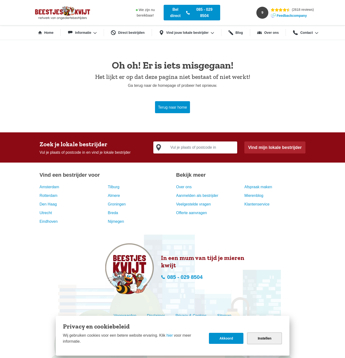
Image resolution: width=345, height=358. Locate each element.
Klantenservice (257, 204)
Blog (235, 32)
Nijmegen (116, 221)
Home (45, 33)
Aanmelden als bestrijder (197, 196)
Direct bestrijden (127, 32)
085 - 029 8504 (204, 12)
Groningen (117, 204)
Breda (113, 213)
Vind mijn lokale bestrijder (275, 147)
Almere (114, 196)
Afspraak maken (258, 187)
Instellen (264, 338)
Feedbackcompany (292, 16)
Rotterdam (49, 196)
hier (170, 335)
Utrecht (46, 213)
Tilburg (113, 187)
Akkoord (226, 338)
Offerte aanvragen (191, 213)
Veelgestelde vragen (193, 204)
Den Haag (48, 204)
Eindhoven (49, 221)
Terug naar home (172, 107)
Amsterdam (49, 187)
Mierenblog (253, 196)
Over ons (268, 32)
